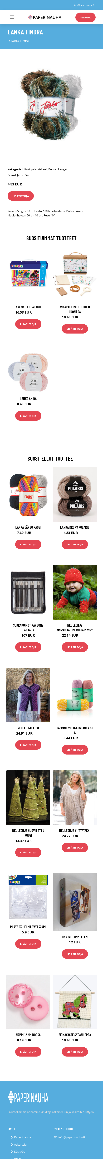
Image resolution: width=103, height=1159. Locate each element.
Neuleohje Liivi (28, 728)
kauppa (85, 17)
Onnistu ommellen (75, 937)
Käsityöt (19, 1151)
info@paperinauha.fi (84, 5)
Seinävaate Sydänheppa (75, 1034)
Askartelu (20, 1144)
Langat (62, 169)
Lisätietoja (21, 196)
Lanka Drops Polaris (74, 527)
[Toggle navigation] (12, 17)
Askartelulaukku (28, 307)
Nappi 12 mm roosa (28, 1034)
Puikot (52, 169)
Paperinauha (22, 1137)
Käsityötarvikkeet (35, 169)
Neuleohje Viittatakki (74, 830)
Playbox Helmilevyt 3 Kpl (28, 926)
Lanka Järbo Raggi (28, 527)
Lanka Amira (28, 398)
